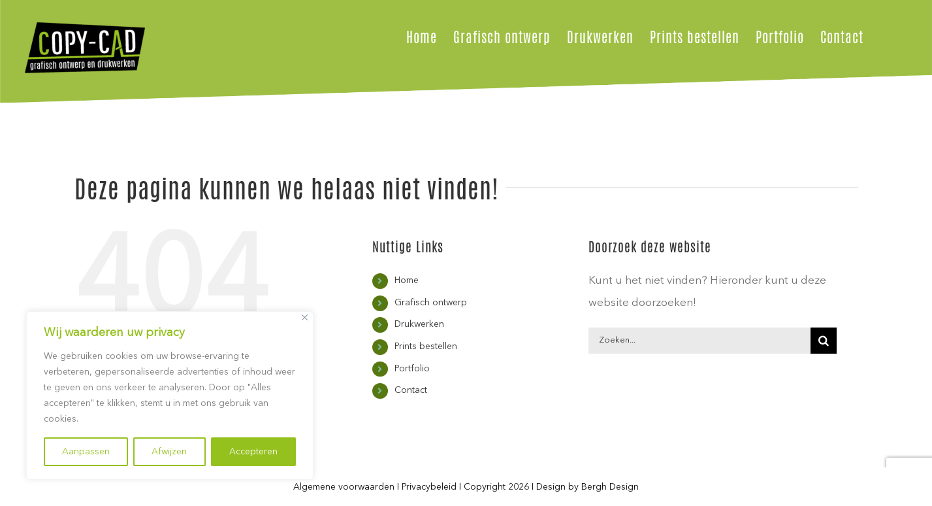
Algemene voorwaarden (343, 487)
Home (406, 280)
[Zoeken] (824, 341)
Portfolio (412, 368)
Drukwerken (419, 324)
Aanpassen (86, 451)
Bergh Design (610, 487)
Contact (410, 390)
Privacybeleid (429, 487)
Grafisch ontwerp (430, 302)
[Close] (305, 317)
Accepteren (253, 451)
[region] (169, 395)
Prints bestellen (425, 346)
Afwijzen (169, 451)
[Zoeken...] (699, 341)
